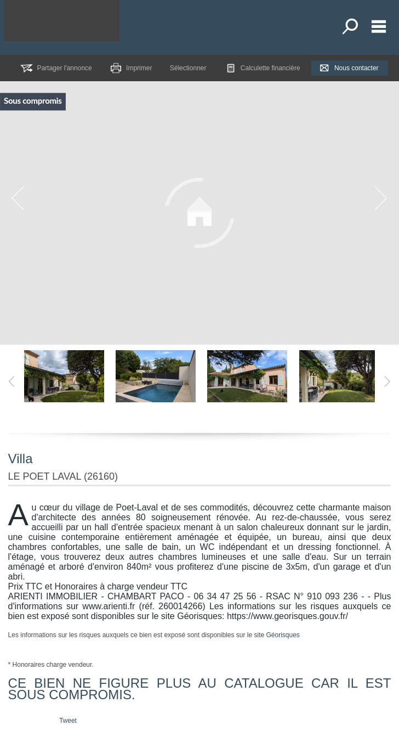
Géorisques (282, 635)
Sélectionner (188, 68)
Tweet (68, 720)
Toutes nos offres (351, 26)
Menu (379, 26)
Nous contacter (356, 68)
